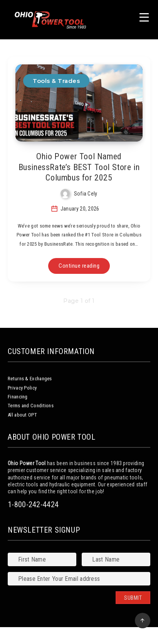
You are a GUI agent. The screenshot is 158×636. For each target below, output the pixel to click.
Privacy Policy (22, 388)
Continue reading (79, 265)
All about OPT (22, 415)
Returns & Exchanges (30, 378)
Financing (18, 397)
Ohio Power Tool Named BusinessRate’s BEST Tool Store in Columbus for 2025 (79, 167)
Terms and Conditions (31, 405)
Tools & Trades (56, 80)
